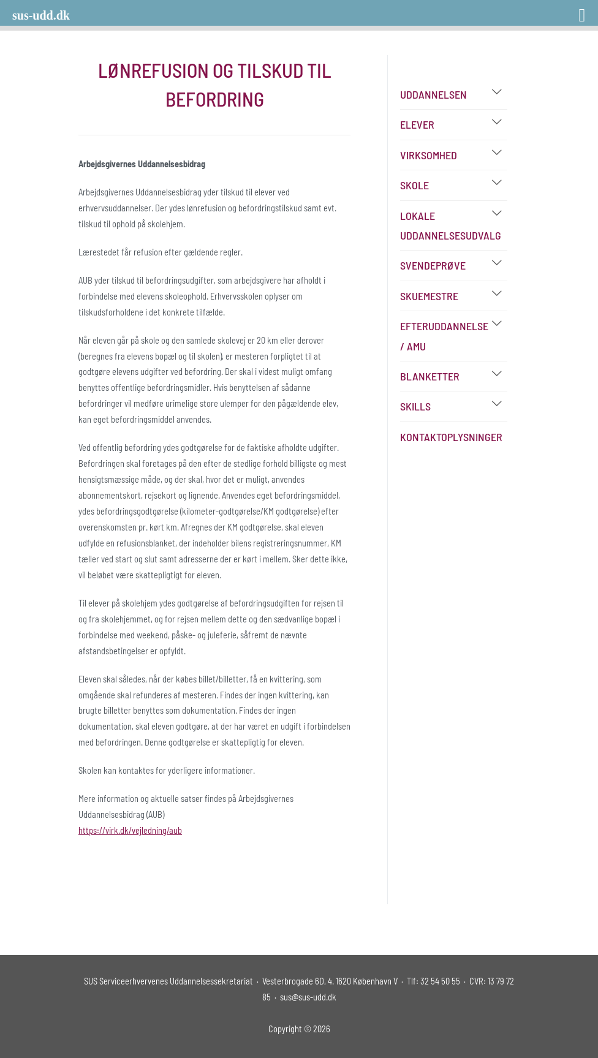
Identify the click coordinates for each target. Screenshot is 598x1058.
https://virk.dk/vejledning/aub (130, 830)
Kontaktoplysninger (451, 437)
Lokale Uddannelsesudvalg (450, 225)
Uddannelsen (433, 94)
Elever (417, 124)
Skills (415, 406)
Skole (414, 185)
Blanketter (430, 376)
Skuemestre (429, 296)
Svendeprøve (433, 265)
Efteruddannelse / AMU (444, 335)
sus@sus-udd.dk (308, 997)
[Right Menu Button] (566, 10)
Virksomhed (428, 155)
